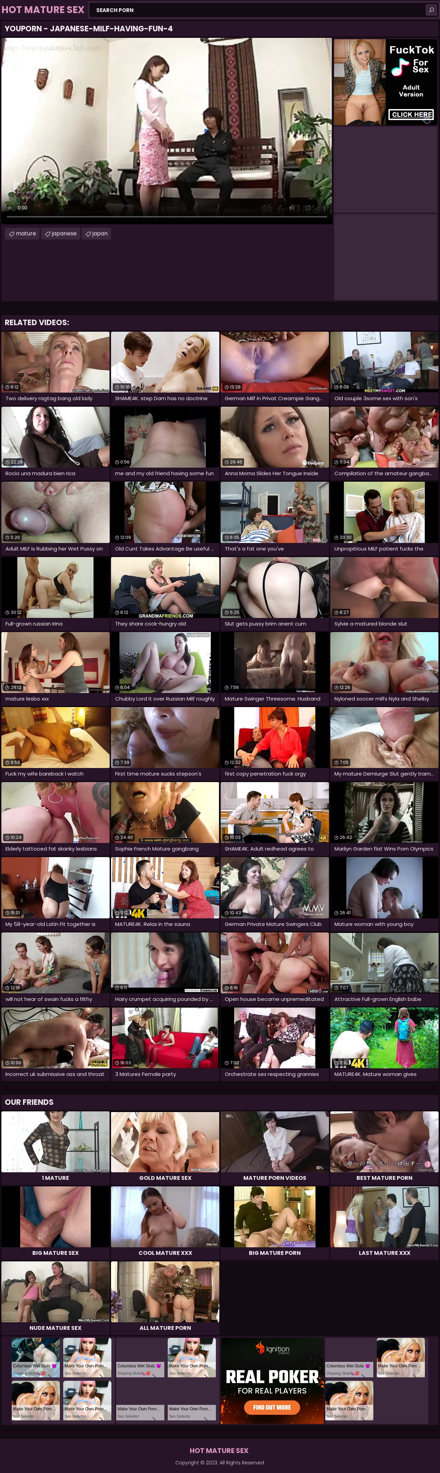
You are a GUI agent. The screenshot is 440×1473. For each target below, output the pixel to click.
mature (26, 233)
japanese (64, 233)
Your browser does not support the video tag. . (167, 131)
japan (100, 233)
